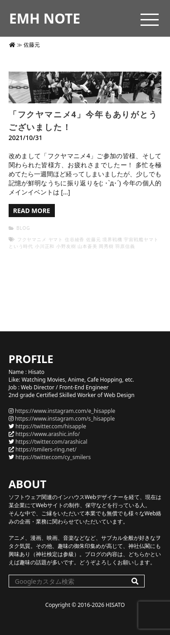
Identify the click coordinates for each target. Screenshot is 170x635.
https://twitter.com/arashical (51, 442)
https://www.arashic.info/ (47, 434)
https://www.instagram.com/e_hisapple (65, 411)
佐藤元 (93, 239)
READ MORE (31, 210)
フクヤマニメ (32, 239)
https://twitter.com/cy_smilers (53, 457)
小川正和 (45, 246)
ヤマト (56, 239)
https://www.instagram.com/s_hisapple (65, 418)
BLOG (23, 228)
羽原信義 (125, 246)
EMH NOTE (44, 18)
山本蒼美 (87, 246)
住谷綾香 (75, 239)
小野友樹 (66, 246)
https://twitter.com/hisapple (50, 426)
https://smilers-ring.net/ (46, 449)
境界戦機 (112, 239)
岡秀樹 (106, 246)
